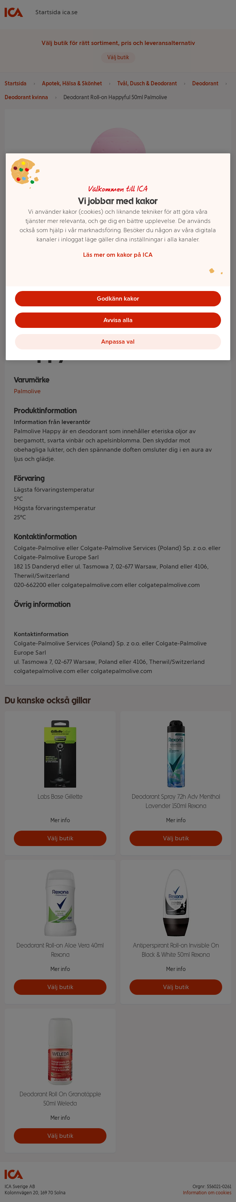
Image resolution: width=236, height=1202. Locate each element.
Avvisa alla (118, 320)
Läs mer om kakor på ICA (118, 254)
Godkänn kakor (118, 298)
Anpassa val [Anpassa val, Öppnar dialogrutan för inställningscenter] (118, 341)
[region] (118, 256)
